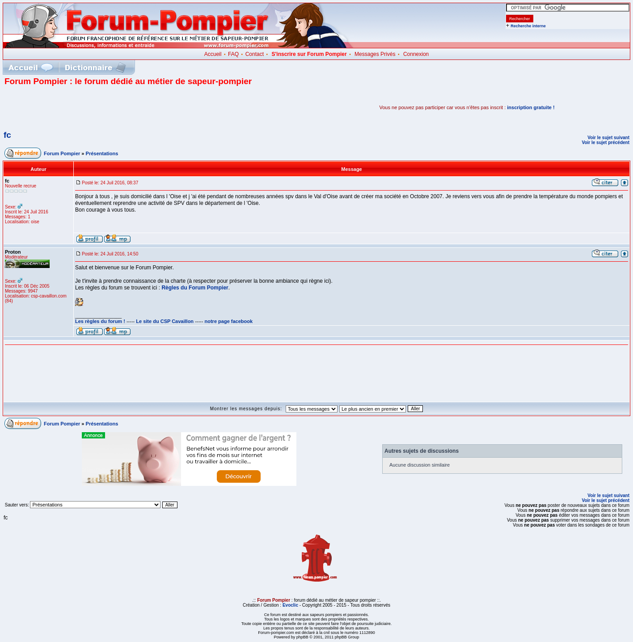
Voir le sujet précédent (605, 142)
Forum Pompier (62, 153)
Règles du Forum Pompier (194, 288)
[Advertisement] (109, 107)
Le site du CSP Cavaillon (165, 321)
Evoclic (290, 605)
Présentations (102, 153)
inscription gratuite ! (530, 107)
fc (7, 135)
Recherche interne (528, 26)
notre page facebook (229, 321)
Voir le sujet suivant (608, 137)
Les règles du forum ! (100, 321)
